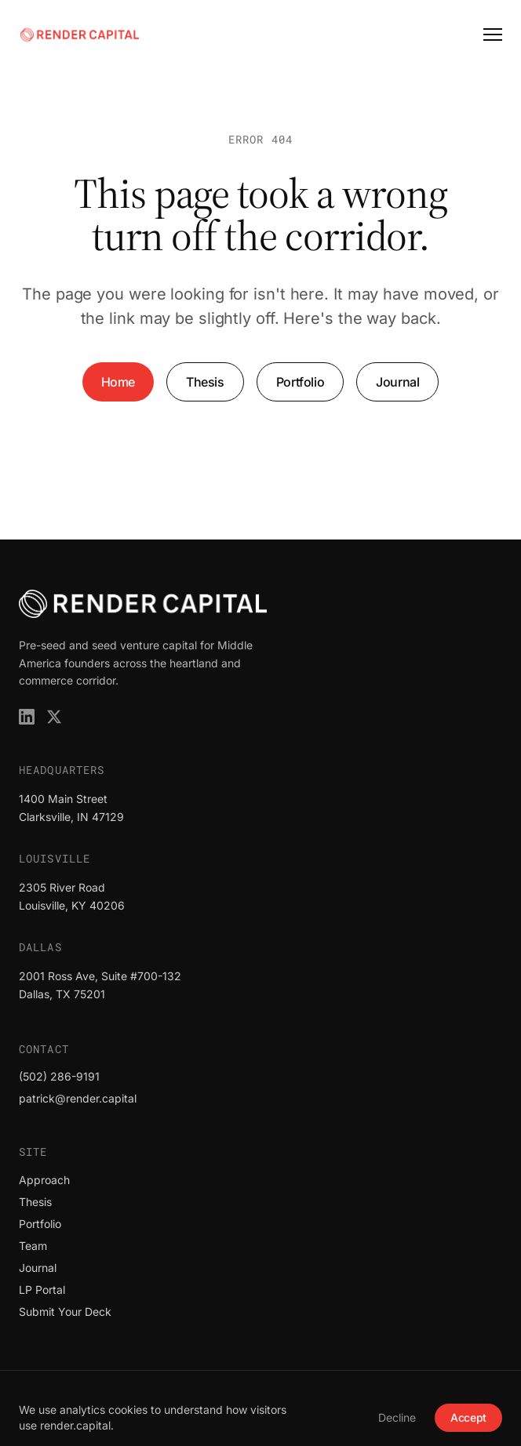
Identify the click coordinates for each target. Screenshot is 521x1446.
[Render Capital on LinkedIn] (27, 717)
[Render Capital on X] (54, 717)
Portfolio (300, 382)
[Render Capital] (79, 34)
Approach (44, 1179)
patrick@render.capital (78, 1098)
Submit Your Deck (65, 1311)
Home (118, 382)
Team (33, 1245)
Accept (468, 1417)
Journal (397, 382)
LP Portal (42, 1289)
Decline (397, 1417)
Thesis (205, 382)
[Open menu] (492, 34)
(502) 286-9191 (59, 1076)
